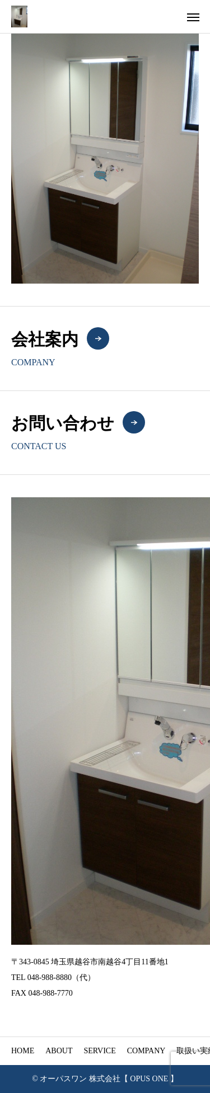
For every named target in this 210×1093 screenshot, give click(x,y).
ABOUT (58, 1051)
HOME (22, 1051)
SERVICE (99, 1051)
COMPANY (146, 1051)
